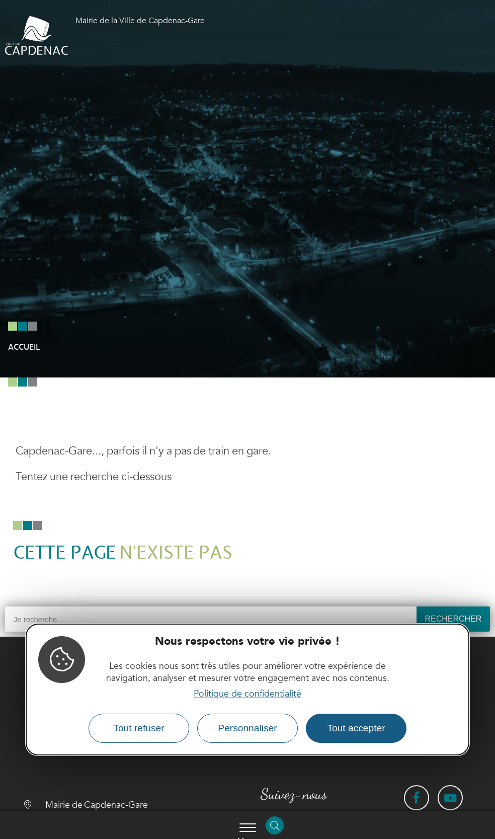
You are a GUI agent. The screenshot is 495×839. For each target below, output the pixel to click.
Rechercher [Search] (453, 619)
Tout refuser (138, 728)
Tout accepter (356, 728)
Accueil (24, 347)
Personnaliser (247, 728)
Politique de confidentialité (247, 694)
